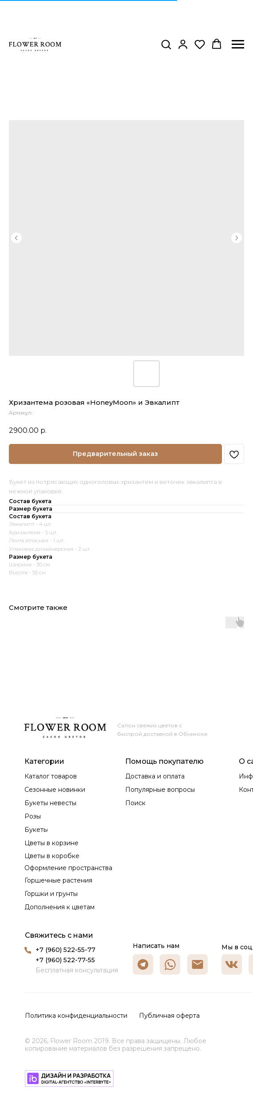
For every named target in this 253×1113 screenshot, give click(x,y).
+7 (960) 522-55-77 (65, 950)
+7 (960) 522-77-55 (65, 960)
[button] (166, 44)
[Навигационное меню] (238, 44)
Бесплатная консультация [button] (77, 970)
